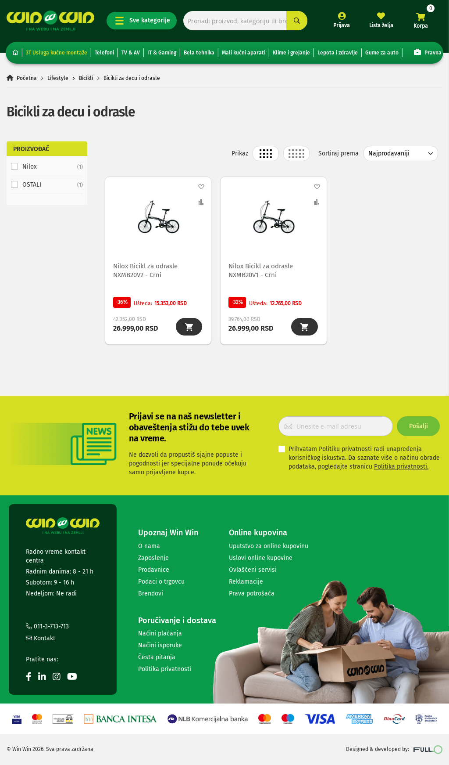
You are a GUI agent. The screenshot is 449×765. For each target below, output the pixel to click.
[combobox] (245, 21)
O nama (149, 546)
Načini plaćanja (160, 634)
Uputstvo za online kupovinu (268, 546)
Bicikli (86, 78)
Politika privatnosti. (401, 466)
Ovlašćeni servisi (253, 570)
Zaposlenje (153, 558)
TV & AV (130, 53)
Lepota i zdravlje (337, 53)
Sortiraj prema (338, 153)
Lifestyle (57, 78)
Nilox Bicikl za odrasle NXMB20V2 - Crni (146, 270)
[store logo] (50, 21)
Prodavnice (153, 570)
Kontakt (40, 638)
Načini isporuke (160, 646)
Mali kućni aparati (243, 53)
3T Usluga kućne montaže (56, 53)
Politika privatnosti (164, 669)
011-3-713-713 (47, 627)
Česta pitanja (156, 657)
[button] (201, 187)
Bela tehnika (199, 53)
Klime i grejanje (291, 53)
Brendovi (150, 593)
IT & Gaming (161, 53)
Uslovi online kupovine (260, 558)
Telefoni (104, 53)
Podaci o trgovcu (161, 581)
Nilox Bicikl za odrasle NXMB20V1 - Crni (261, 270)
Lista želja (381, 25)
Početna (27, 78)
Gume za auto (382, 53)
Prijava (341, 25)
